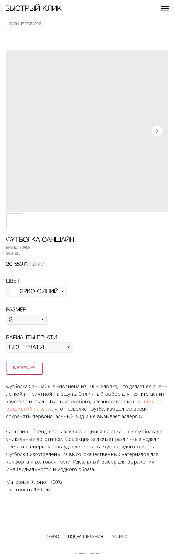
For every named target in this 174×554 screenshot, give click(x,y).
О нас (53, 537)
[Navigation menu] (165, 9)
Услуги (119, 537)
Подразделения (85, 537)
